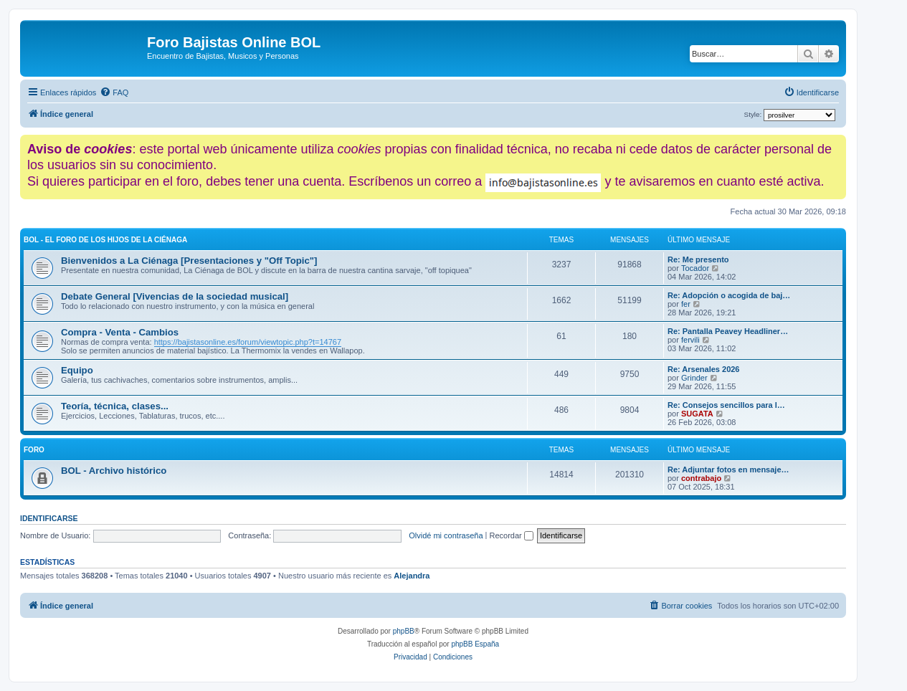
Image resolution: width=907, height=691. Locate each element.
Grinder (694, 377)
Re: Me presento (698, 259)
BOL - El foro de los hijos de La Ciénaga (105, 240)
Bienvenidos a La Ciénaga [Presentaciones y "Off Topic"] (189, 260)
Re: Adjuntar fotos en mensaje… (728, 469)
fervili (690, 339)
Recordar (511, 535)
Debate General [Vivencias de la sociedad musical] (174, 296)
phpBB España (475, 644)
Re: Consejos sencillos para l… (726, 405)
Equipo (77, 370)
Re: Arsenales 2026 (704, 369)
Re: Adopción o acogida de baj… (729, 295)
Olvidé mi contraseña (446, 535)
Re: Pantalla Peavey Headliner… (728, 331)
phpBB (403, 631)
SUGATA (697, 413)
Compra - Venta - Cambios (120, 332)
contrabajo (701, 478)
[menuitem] (114, 92)
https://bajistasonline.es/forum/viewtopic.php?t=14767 (247, 342)
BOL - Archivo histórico (113, 470)
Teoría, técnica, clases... (114, 406)
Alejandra (411, 575)
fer (685, 304)
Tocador (695, 268)
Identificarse (49, 518)
